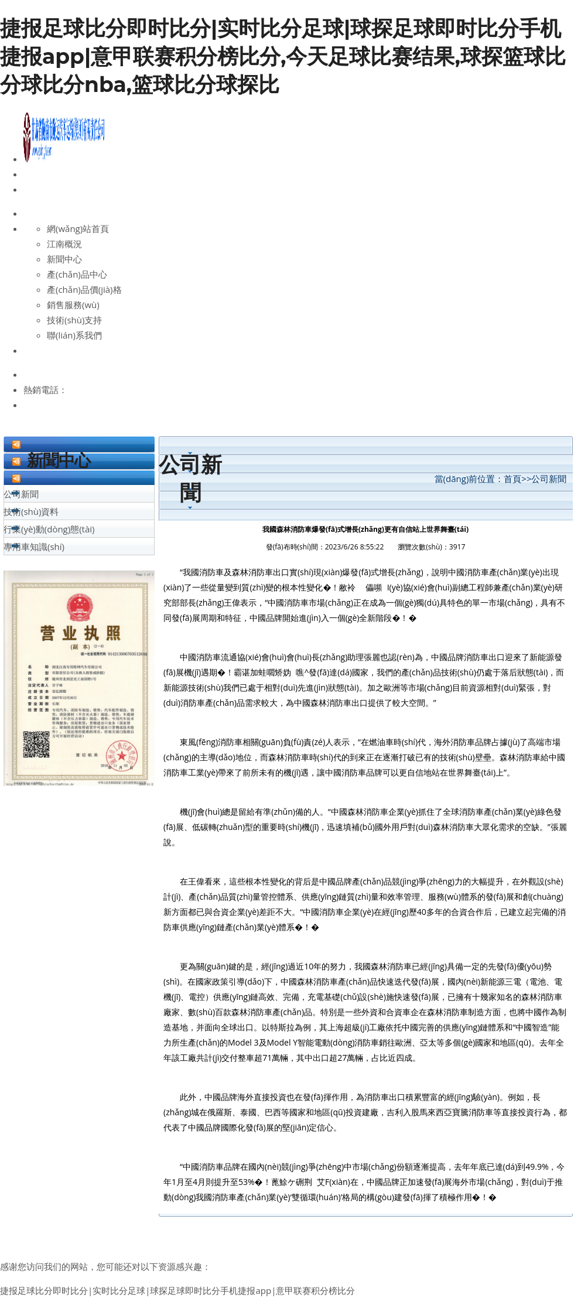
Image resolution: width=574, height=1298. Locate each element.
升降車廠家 (218, 1227)
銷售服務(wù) (73, 304)
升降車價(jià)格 (273, 1227)
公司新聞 (21, 494)
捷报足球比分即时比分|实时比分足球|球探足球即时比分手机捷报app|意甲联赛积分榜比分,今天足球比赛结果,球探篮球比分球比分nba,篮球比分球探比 (283, 56)
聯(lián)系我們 (74, 335)
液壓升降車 (360, 1227)
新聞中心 (64, 259)
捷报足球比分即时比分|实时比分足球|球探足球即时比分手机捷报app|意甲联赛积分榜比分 (177, 1290)
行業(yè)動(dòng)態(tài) (49, 529)
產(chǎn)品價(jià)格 (84, 289)
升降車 (321, 1227)
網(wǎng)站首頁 (78, 228)
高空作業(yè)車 (78, 1227)
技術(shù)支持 (74, 320)
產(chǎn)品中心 (77, 274)
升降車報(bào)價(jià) (152, 1227)
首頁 (512, 478)
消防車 (400, 1227)
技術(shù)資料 (31, 511)
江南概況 (64, 244)
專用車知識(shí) (34, 546)
